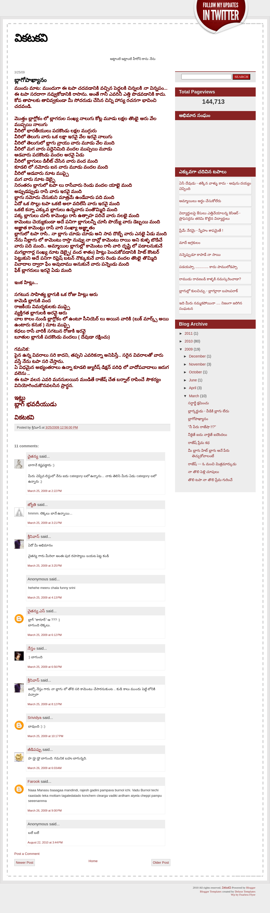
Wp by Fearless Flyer (243, 894)
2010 (189, 341)
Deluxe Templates (245, 891)
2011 (189, 333)
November (197, 364)
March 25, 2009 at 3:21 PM (45, 522)
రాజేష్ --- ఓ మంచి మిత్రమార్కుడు (212, 464)
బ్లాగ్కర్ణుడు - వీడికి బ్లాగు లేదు (208, 411)
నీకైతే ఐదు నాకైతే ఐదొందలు (207, 435)
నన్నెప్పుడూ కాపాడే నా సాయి (200, 254)
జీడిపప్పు (34, 749)
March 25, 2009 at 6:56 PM (45, 666)
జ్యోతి (32, 504)
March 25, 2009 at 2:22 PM (45, 490)
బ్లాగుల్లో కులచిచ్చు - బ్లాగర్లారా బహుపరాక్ (208, 291)
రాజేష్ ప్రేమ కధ (199, 443)
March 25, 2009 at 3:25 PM (45, 565)
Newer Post (24, 862)
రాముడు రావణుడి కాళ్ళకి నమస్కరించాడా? (210, 279)
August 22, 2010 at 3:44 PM (45, 842)
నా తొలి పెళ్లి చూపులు (203, 472)
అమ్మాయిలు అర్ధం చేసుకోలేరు (200, 201)
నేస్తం (31, 648)
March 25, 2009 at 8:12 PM (45, 704)
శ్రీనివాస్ (34, 536)
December (197, 356)
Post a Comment (27, 854)
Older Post (161, 862)
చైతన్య (33, 456)
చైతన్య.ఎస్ (36, 611)
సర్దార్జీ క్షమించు (198, 403)
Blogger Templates (211, 891)
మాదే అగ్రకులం (189, 243)
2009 (189, 349)
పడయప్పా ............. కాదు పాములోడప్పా (208, 267)
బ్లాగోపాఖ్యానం (30, 80)
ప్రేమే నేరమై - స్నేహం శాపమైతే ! (201, 230)
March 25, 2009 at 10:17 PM (45, 736)
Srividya (34, 717)
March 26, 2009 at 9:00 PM (45, 810)
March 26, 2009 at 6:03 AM (45, 768)
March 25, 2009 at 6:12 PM (45, 634)
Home (93, 861)
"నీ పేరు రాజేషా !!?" (202, 427)
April (192, 388)
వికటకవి (30, 38)
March (194, 396)
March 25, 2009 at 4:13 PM (45, 597)
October (195, 372)
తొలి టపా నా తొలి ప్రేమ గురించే (210, 480)
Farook (34, 781)
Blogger (250, 887)
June (193, 380)
